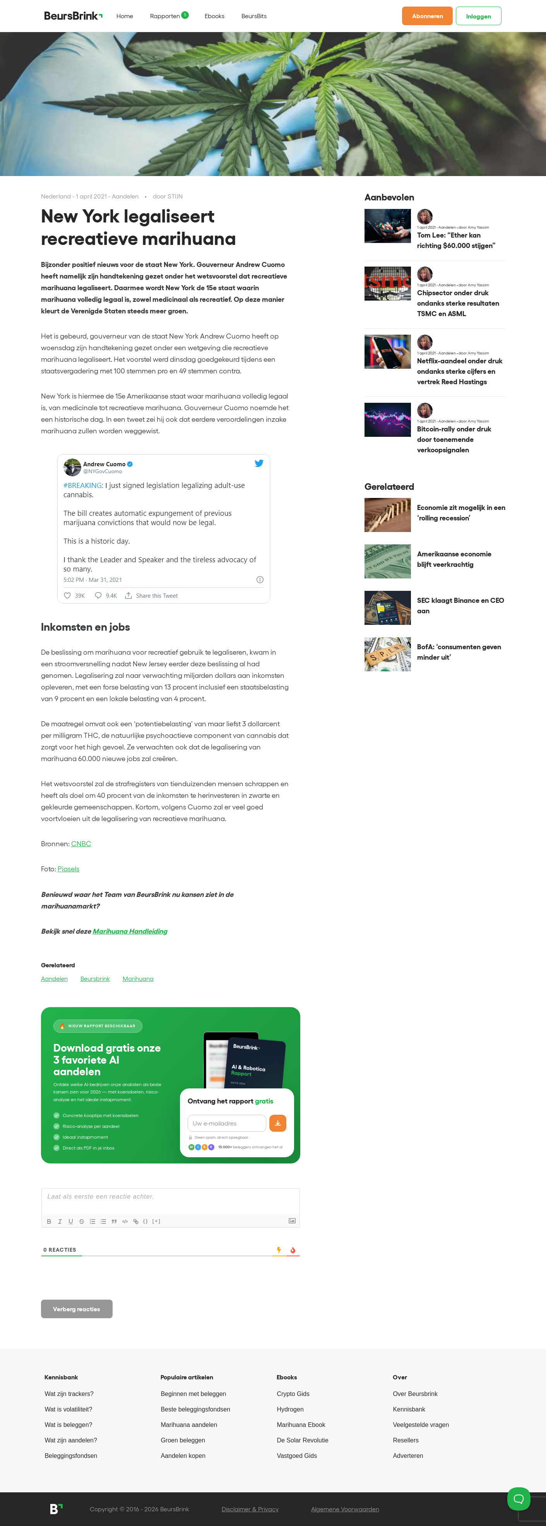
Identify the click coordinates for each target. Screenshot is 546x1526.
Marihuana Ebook (301, 1425)
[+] (156, 1221)
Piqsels (68, 869)
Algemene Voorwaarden (345, 1508)
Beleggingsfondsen (71, 1455)
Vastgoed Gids (297, 1455)
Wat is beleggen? (68, 1425)
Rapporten (165, 15)
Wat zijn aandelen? (71, 1440)
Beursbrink (95, 978)
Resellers (406, 1440)
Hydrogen (290, 1409)
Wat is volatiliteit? (68, 1409)
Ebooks (214, 15)
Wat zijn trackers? (69, 1394)
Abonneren (427, 15)
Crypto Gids (293, 1394)
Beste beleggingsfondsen (195, 1409)
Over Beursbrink (415, 1394)
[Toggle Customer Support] (519, 1499)
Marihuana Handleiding (129, 931)
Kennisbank (409, 1409)
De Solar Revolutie (302, 1440)
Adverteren (408, 1455)
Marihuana (138, 978)
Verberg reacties (76, 1308)
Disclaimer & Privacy (250, 1508)
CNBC (81, 844)
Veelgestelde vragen (421, 1425)
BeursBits (254, 15)
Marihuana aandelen (189, 1425)
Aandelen (54, 978)
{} (146, 1221)
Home (124, 15)
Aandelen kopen (183, 1455)
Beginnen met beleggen (193, 1394)
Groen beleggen (183, 1440)
